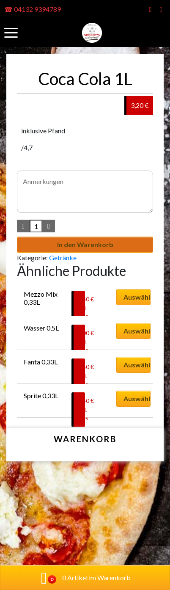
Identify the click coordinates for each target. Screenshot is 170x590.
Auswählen (137, 297)
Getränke (63, 258)
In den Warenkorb (85, 244)
